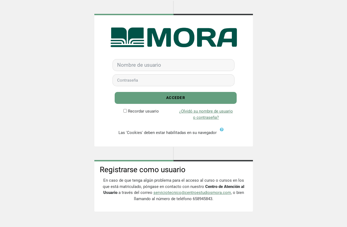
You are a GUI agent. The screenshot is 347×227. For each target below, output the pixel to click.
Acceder (175, 97)
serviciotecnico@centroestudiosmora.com (192, 192)
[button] (223, 133)
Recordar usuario (143, 111)
